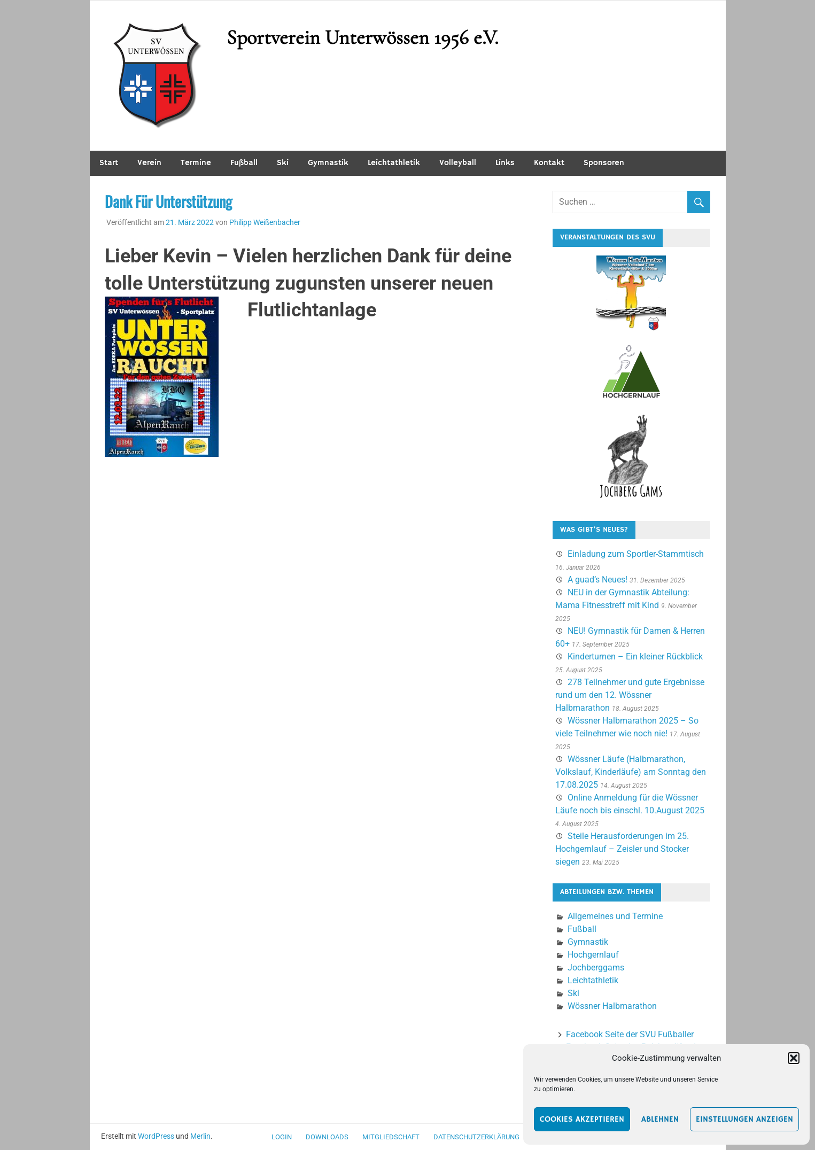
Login (281, 1137)
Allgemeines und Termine (615, 916)
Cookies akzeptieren (582, 1119)
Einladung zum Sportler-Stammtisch (636, 554)
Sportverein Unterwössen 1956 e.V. (362, 37)
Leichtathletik (394, 163)
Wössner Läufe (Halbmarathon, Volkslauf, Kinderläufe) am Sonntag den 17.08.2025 (630, 772)
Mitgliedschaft (391, 1137)
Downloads (327, 1137)
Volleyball (457, 163)
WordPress (156, 1136)
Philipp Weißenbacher (264, 222)
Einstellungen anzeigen (744, 1119)
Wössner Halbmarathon (612, 1006)
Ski (283, 163)
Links (505, 163)
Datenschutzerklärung (476, 1137)
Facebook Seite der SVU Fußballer (630, 1034)
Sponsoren (604, 163)
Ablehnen (660, 1119)
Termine (196, 163)
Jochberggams (596, 967)
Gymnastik (328, 163)
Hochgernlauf (593, 955)
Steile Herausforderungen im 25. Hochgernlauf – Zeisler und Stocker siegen (622, 849)
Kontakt (549, 163)
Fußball (244, 163)
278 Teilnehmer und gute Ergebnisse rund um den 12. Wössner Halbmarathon (629, 695)
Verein (149, 163)
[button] (793, 1058)
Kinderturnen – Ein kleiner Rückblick (635, 656)
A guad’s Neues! (597, 579)
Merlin (200, 1136)
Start (108, 163)
